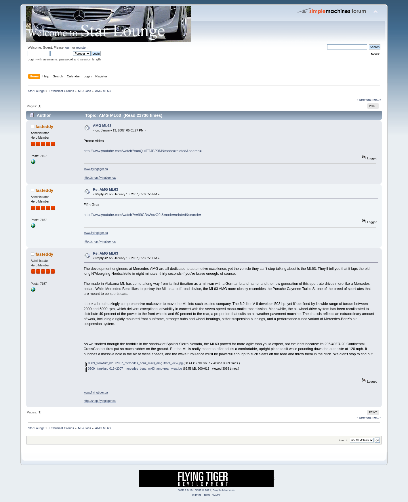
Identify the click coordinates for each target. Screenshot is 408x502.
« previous (363, 99)
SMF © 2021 (203, 490)
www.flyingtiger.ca (96, 169)
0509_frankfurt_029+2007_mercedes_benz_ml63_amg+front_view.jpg (134, 363)
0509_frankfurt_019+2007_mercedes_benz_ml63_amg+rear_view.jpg (133, 368)
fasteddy (45, 126)
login (67, 47)
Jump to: (343, 440)
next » (376, 99)
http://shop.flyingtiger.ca (100, 177)
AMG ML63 (102, 126)
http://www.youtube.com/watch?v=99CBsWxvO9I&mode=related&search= (142, 215)
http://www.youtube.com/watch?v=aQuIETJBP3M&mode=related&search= (143, 151)
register (81, 47)
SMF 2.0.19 (185, 490)
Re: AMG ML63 (105, 190)
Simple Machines (223, 490)
